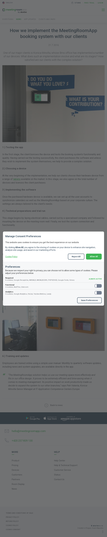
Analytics (53, 293)
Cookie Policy (11, 256)
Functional (53, 286)
